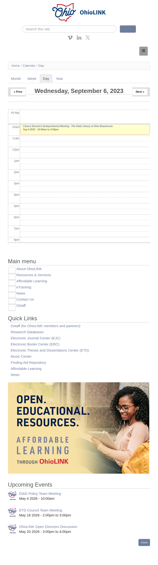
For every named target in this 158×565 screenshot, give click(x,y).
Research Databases (27, 332)
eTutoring (23, 287)
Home (16, 65)
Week (31, 79)
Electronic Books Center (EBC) (35, 344)
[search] (69, 29)
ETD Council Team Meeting (40, 510)
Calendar (29, 65)
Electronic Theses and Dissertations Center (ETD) (50, 350)
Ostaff (21, 305)
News (20, 293)
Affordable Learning (31, 281)
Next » (140, 91)
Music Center (21, 356)
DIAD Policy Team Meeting (40, 493)
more (144, 542)
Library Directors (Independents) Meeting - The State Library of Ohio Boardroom (68, 126)
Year (59, 79)
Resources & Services (33, 275)
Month (16, 79)
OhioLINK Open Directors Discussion (48, 527)
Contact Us (25, 299)
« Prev (18, 91)
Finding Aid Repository (28, 362)
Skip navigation (13, 3)
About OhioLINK (29, 269)
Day (47, 79)
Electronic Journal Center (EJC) (36, 338)
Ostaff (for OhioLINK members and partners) (46, 326)
